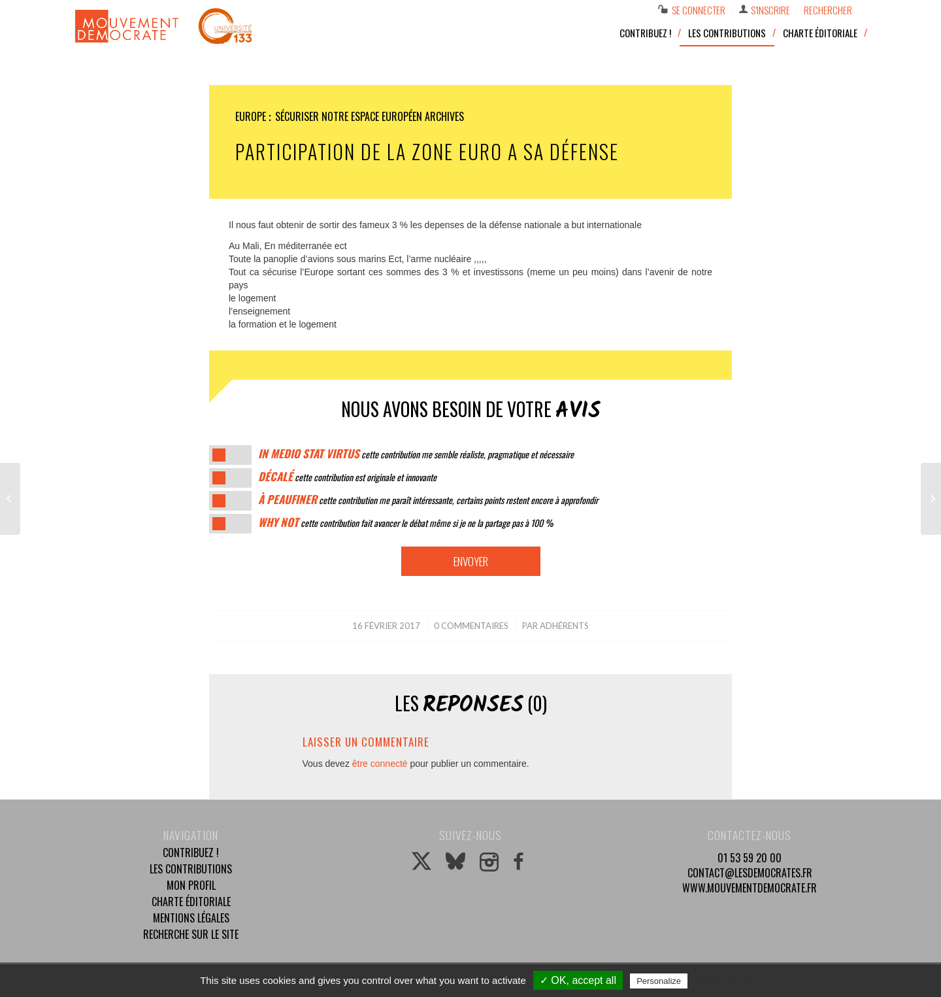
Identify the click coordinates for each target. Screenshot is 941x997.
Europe (250, 116)
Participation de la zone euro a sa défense (427, 151)
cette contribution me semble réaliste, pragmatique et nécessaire (416, 454)
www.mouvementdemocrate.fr (749, 888)
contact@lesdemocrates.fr (749, 873)
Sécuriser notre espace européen (348, 116)
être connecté (380, 763)
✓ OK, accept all (578, 980)
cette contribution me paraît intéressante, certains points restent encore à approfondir (428, 500)
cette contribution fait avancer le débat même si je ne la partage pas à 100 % (405, 523)
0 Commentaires (471, 625)
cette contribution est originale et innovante (347, 477)
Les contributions (191, 869)
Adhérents (564, 625)
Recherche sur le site (191, 934)
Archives (444, 116)
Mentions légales (191, 918)
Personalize (658, 981)
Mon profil (191, 885)
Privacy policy (722, 980)
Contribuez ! (191, 852)
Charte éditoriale (191, 901)
